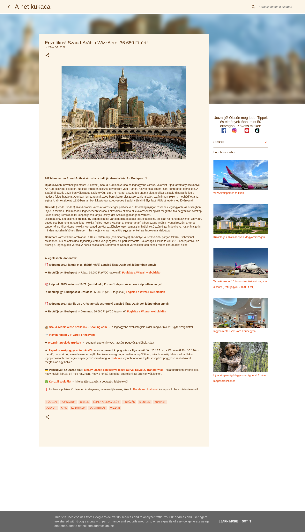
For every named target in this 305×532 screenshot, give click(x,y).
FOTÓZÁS (129, 402)
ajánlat (52, 407)
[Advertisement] (124, 479)
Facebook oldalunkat (145, 389)
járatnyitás (97, 407)
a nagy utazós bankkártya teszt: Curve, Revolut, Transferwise (123, 369)
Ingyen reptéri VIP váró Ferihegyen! (72, 334)
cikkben (115, 358)
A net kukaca (32, 6)
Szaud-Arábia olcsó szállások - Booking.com (78, 327)
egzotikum (78, 407)
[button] (47, 55)
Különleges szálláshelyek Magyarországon (239, 237)
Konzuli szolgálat (60, 381)
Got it (246, 521)
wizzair (115, 407)
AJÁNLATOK (68, 402)
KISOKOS (144, 402)
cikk (64, 407)
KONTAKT (160, 402)
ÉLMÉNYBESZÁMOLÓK (106, 402)
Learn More (228, 521)
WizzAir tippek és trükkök (64, 342)
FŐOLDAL (52, 402)
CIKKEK (84, 402)
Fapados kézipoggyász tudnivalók (71, 350)
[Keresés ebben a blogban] (277, 6)
